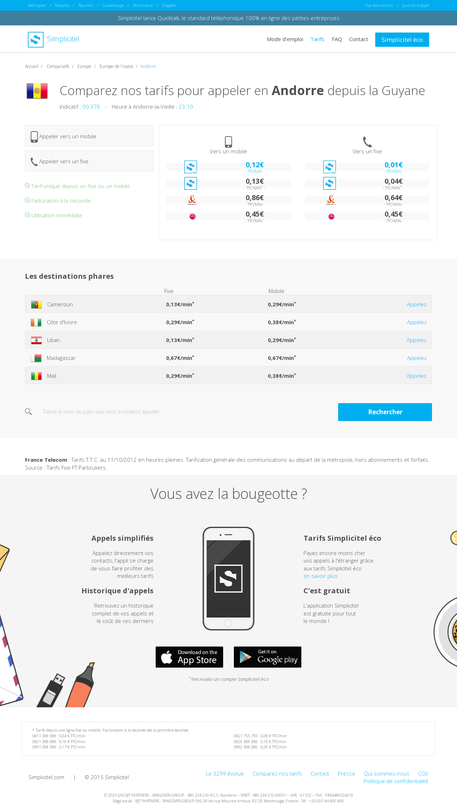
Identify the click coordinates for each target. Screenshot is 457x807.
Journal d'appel (415, 5)
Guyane (169, 5)
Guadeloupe (113, 5)
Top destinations (379, 5)
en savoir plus (320, 575)
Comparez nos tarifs (277, 773)
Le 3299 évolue (225, 773)
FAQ (337, 38)
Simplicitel (54, 39)
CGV (423, 773)
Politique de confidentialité (396, 780)
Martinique (143, 5)
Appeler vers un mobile (63, 136)
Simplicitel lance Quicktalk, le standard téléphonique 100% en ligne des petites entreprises (229, 17)
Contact (358, 38)
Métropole (37, 5)
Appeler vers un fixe (60, 161)
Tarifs (317, 38)
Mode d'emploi (285, 38)
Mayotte (62, 5)
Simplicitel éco (402, 39)
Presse (346, 773)
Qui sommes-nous (387, 773)
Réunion (86, 5)
